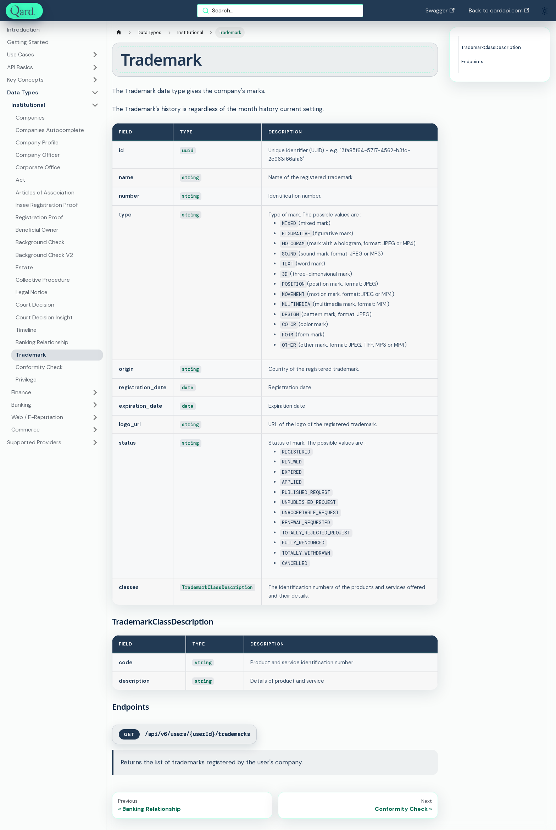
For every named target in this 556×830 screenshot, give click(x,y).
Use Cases (20, 54)
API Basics (20, 67)
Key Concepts (25, 79)
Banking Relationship (42, 342)
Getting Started (28, 42)
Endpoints (472, 62)
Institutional (28, 105)
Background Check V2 (44, 255)
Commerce (25, 429)
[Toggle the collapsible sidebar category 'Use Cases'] (95, 54)
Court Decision (35, 304)
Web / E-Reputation (37, 417)
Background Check (40, 242)
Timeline (26, 330)
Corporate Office (38, 167)
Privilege (26, 379)
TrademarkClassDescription (491, 47)
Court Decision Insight (44, 317)
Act (20, 179)
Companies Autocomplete (50, 130)
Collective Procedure (43, 280)
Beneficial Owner (37, 229)
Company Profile (37, 142)
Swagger (440, 10)
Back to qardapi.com (499, 10)
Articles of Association (45, 192)
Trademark (31, 354)
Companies (30, 117)
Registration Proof (39, 217)
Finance (21, 392)
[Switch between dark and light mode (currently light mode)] (544, 11)
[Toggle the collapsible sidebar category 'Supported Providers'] (95, 442)
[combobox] (280, 10)
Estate (24, 267)
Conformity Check (39, 367)
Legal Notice (32, 292)
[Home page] (119, 32)
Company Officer (38, 155)
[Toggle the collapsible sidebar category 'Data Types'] (95, 92)
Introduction (23, 29)
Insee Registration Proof (47, 205)
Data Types (22, 92)
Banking (21, 404)
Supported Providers (34, 442)
